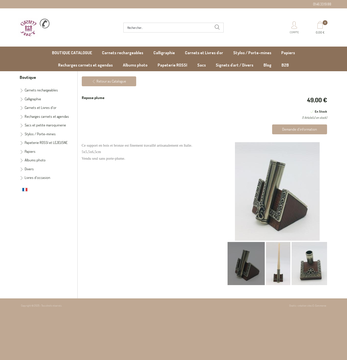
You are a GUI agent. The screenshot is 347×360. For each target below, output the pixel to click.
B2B (285, 65)
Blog (267, 65)
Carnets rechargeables (122, 52)
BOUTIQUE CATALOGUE (72, 52)
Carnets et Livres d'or (204, 52)
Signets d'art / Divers (234, 65)
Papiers (288, 52)
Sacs (201, 65)
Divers (29, 169)
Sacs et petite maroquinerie (45, 125)
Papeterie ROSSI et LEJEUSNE (46, 142)
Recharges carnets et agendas (85, 65)
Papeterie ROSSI (172, 65)
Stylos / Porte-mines (252, 52)
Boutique (28, 77)
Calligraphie (164, 52)
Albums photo (135, 65)
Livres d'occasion (37, 177)
